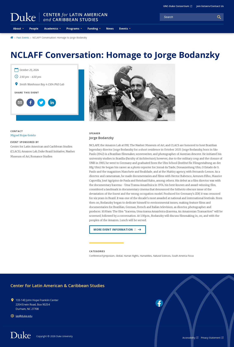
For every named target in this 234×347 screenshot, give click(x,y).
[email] (20, 102)
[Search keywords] (187, 17)
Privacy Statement (211, 337)
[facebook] (30, 102)
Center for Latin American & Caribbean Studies (57, 285)
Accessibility (188, 337)
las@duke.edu (24, 316)
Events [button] (123, 28)
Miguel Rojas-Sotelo (23, 135)
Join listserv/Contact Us (210, 6)
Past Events (22, 37)
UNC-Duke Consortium (176, 6)
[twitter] (41, 102)
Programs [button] (72, 28)
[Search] (219, 17)
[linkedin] (52, 102)
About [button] (17, 28)
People (33, 28)
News (110, 28)
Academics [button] (51, 28)
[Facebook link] (159, 303)
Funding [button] (93, 28)
